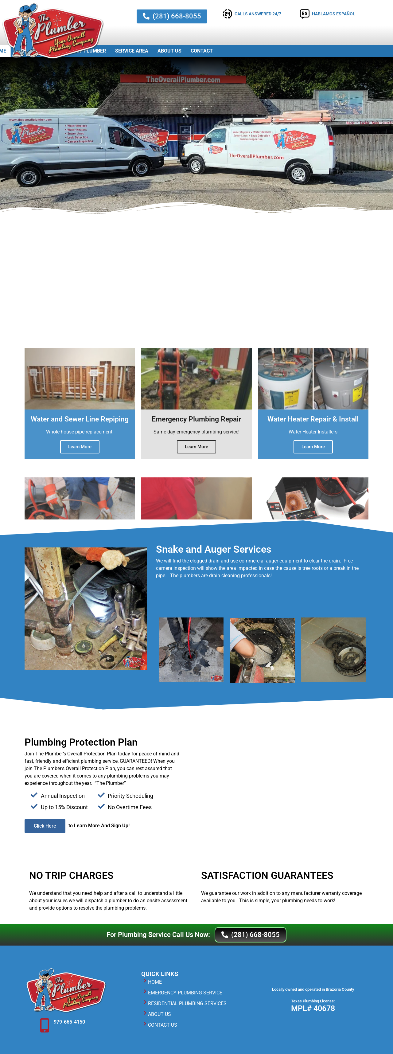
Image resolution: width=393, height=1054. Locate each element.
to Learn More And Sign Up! (99, 826)
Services (144, 51)
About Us (284, 51)
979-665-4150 (69, 1022)
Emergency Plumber (194, 51)
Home (113, 51)
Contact (316, 51)
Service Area (246, 51)
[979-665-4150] (44, 1025)
